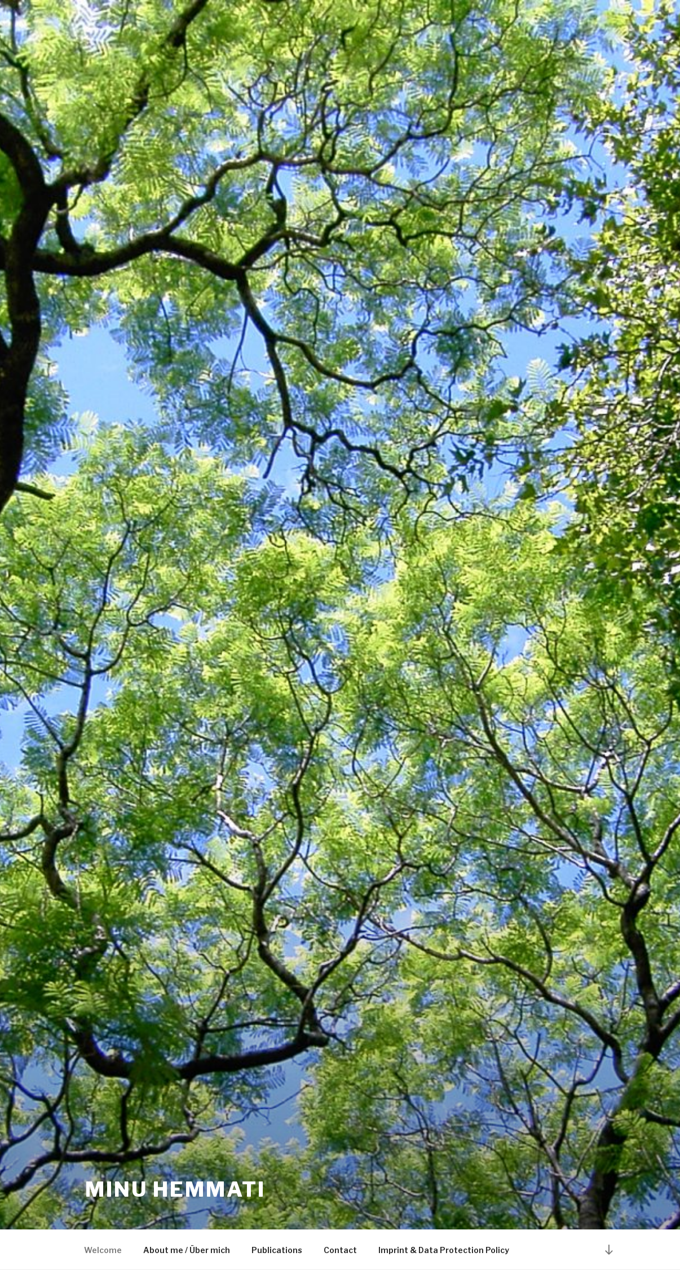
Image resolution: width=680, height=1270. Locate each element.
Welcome (103, 1250)
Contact (340, 1250)
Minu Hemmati (175, 1189)
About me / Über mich (186, 1250)
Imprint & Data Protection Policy (443, 1250)
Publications (276, 1250)
